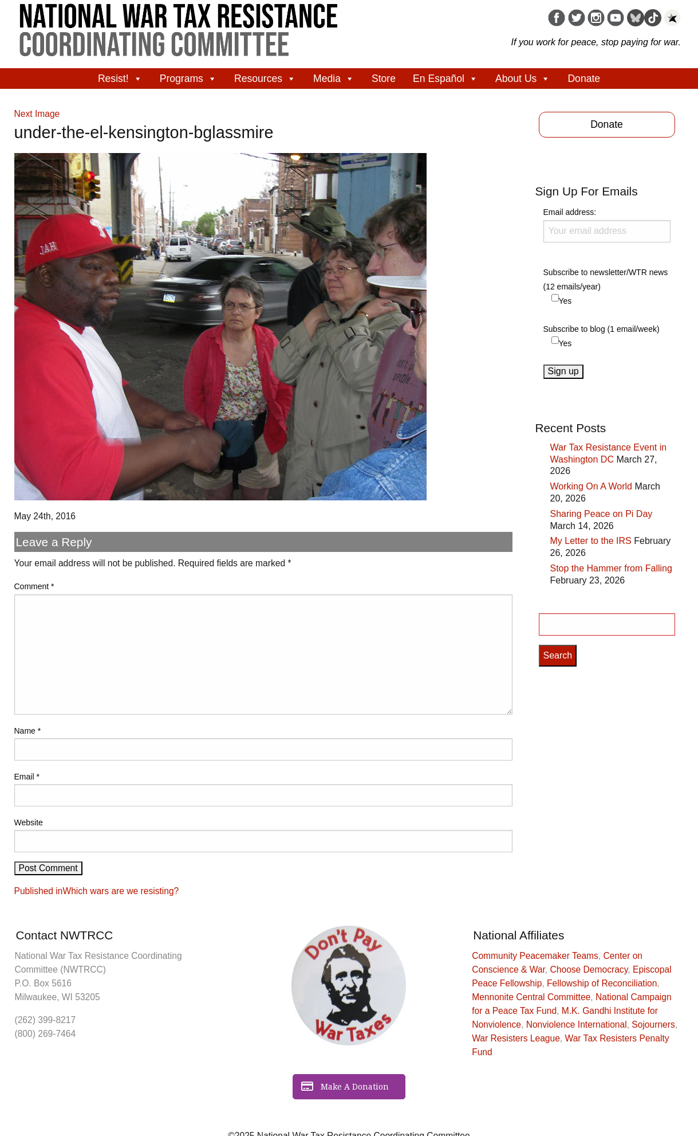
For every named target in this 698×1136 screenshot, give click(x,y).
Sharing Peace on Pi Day (601, 514)
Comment (34, 586)
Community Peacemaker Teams (535, 956)
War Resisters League (516, 1038)
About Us (522, 78)
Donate (583, 78)
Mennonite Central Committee (531, 997)
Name (27, 730)
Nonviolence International (576, 1024)
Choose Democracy (589, 969)
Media (333, 78)
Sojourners (653, 1024)
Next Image (37, 114)
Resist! (120, 78)
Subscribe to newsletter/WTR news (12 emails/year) (605, 279)
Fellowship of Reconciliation (602, 983)
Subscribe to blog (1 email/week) (601, 329)
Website (28, 822)
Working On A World (591, 486)
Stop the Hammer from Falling (611, 568)
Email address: (607, 224)
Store (384, 78)
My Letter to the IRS (591, 541)
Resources (265, 78)
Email (27, 776)
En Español (445, 78)
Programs (188, 78)
